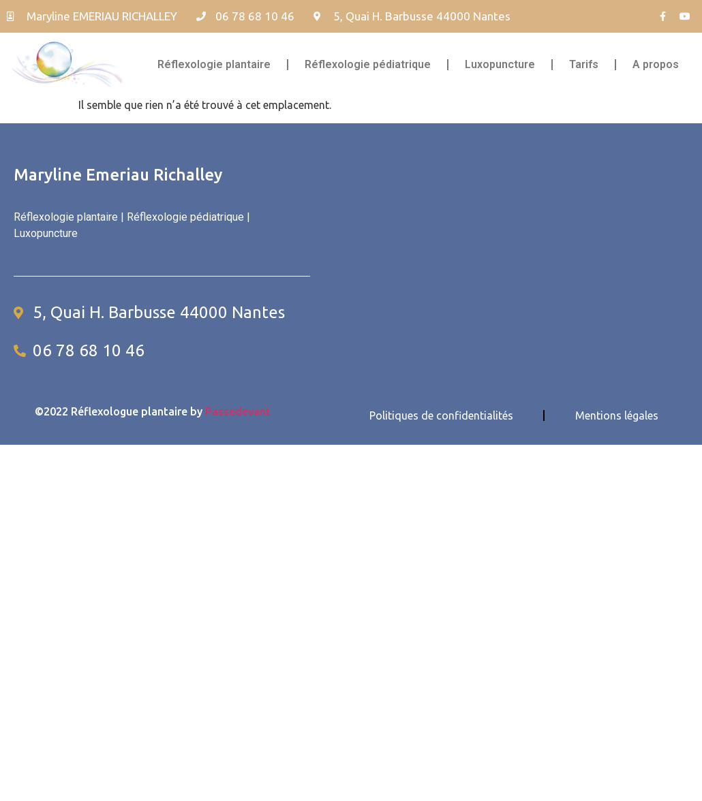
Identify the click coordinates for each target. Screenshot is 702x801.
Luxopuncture (500, 64)
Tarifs (583, 64)
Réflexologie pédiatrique (368, 64)
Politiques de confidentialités (441, 415)
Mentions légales (616, 415)
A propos (655, 64)
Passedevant (238, 411)
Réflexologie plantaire (214, 64)
